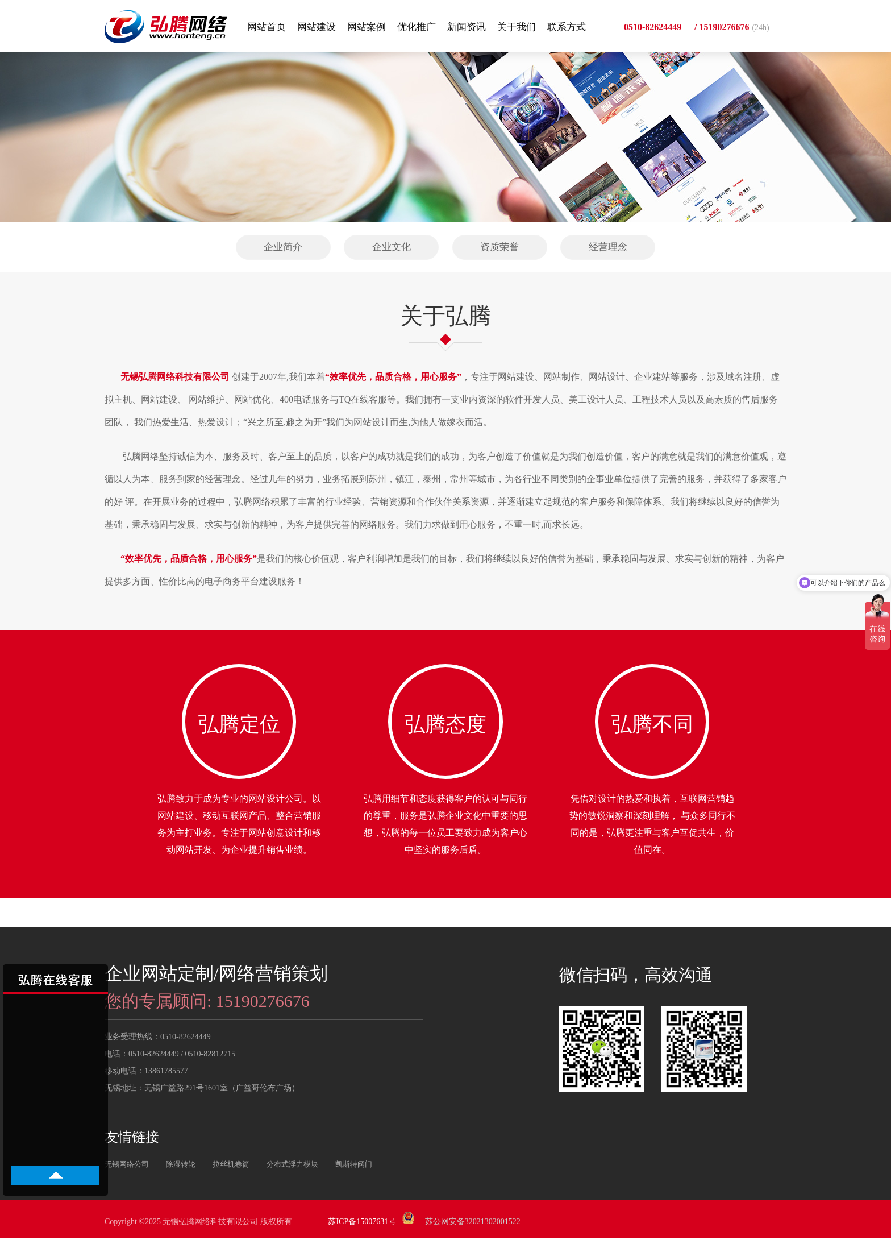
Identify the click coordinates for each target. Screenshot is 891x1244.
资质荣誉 (499, 247)
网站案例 (366, 27)
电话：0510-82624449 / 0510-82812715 (170, 1059)
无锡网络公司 (127, 1170)
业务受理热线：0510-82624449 (158, 1042)
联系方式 (566, 27)
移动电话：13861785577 (146, 1076)
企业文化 (391, 247)
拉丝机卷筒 (231, 1170)
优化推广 (416, 27)
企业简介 (283, 247)
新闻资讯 (466, 27)
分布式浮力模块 (292, 1170)
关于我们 (516, 27)
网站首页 (266, 27)
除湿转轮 (180, 1170)
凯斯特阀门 (353, 1170)
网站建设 (316, 27)
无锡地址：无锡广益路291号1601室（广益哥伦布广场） (202, 1093)
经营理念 (608, 247)
